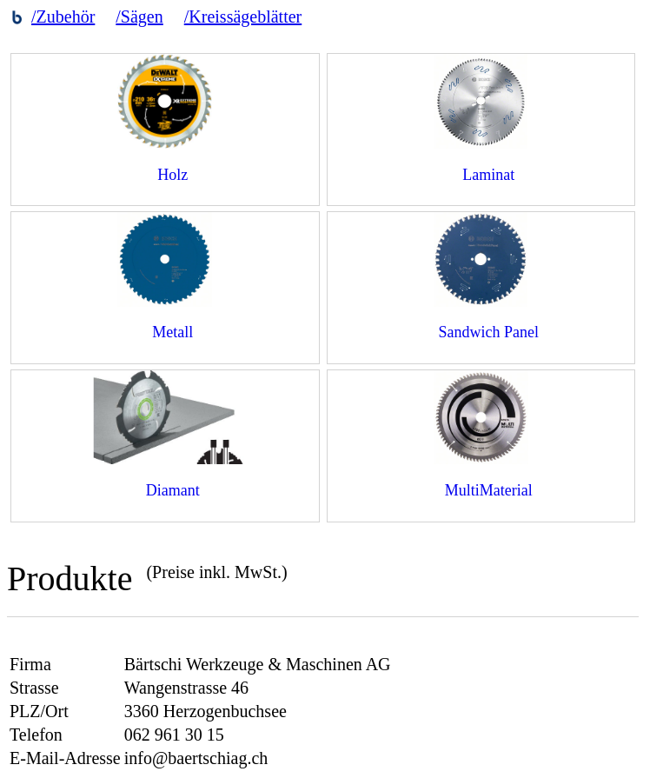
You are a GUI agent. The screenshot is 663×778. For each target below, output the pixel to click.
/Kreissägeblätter (243, 16)
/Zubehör (63, 16)
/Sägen (139, 16)
